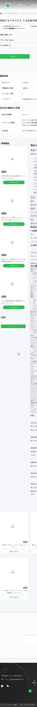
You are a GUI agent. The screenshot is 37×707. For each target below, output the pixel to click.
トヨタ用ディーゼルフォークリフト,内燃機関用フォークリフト (14, 592)
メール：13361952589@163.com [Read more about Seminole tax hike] (12, 679)
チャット (14, 56)
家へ (20, 5)
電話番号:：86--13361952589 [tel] (11, 675)
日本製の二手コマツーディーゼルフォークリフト (14, 546)
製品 (27, 5)
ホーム (4, 13)
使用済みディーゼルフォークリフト (24, 13)
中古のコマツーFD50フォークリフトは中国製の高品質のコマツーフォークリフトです (13, 261)
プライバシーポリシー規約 (8, 705)
